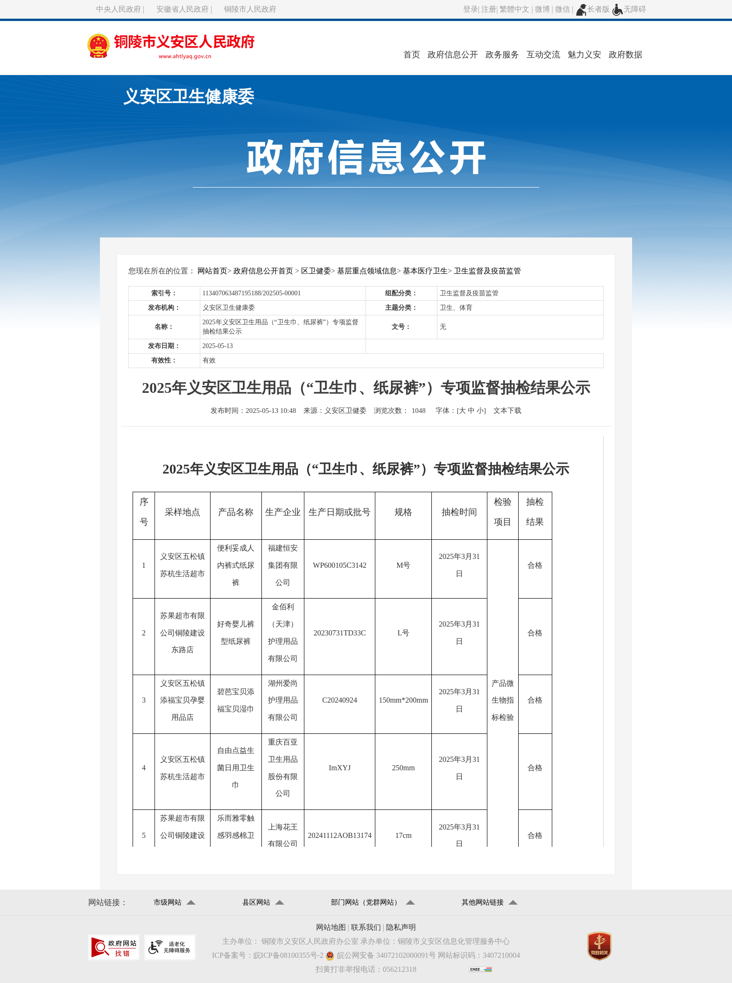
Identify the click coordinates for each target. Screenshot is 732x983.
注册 (488, 9)
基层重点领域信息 (367, 271)
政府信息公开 (453, 54)
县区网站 (256, 902)
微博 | (545, 9)
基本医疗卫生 (425, 271)
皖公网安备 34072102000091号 (380, 955)
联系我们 (366, 927)
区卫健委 (316, 271)
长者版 (592, 9)
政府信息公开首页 (263, 271)
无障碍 (629, 9)
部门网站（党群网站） (366, 902)
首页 (411, 54)
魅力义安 (584, 54)
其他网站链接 (483, 902)
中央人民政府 (118, 9)
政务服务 (502, 54)
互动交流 (543, 54)
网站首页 (212, 271)
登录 (470, 9)
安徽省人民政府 (182, 9)
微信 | (565, 9)
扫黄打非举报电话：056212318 (366, 969)
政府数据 (625, 54)
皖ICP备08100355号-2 (288, 955)
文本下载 (507, 410)
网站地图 (331, 927)
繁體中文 (514, 9)
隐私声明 (401, 927)
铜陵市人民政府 (250, 9)
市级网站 (168, 902)
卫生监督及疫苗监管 (487, 271)
